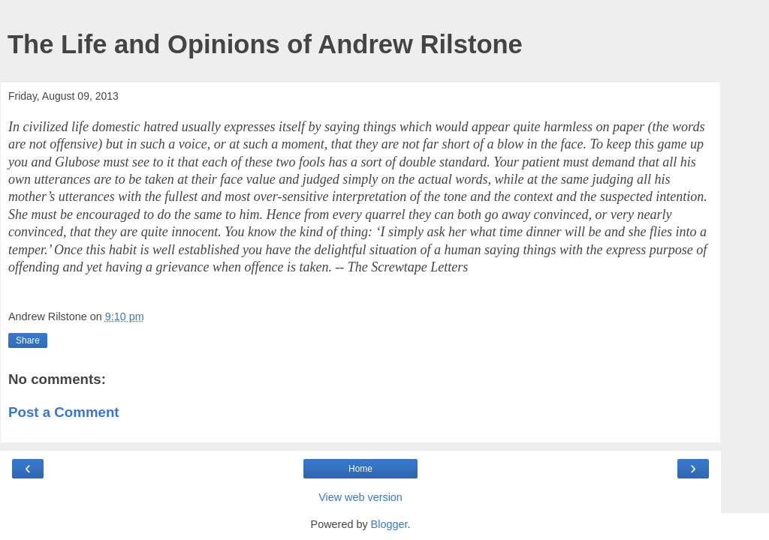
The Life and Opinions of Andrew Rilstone (265, 44)
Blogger (389, 524)
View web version (360, 497)
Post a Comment (63, 412)
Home (360, 469)
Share (28, 340)
